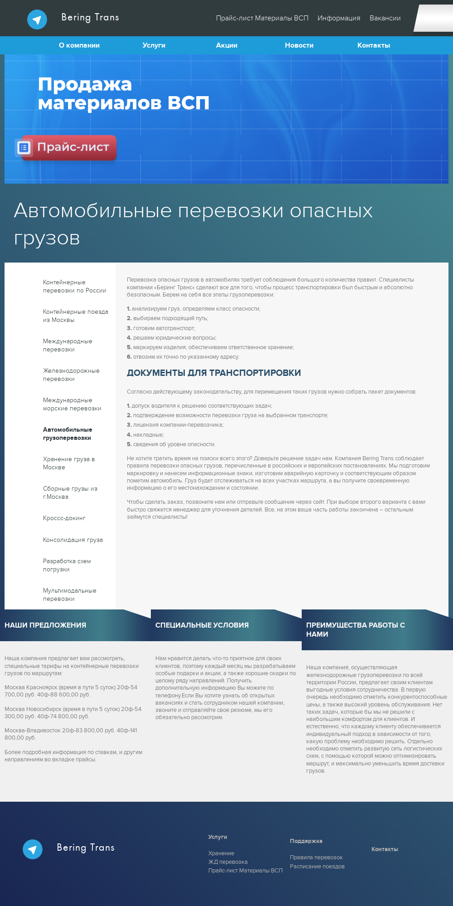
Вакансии (385, 18)
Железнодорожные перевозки (71, 375)
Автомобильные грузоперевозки (67, 434)
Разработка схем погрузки (67, 565)
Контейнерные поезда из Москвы (75, 316)
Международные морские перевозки (72, 404)
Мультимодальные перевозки (69, 595)
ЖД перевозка (228, 862)
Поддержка (306, 841)
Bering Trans (73, 19)
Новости (299, 45)
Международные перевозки (67, 345)
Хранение (221, 853)
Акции (226, 45)
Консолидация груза (73, 540)
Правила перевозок (316, 857)
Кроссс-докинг (64, 518)
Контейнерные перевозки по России (74, 286)
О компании (79, 45)
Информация (339, 18)
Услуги (154, 45)
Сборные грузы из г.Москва (70, 493)
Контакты (373, 45)
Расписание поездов (317, 866)
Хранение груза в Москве (69, 463)
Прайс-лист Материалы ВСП (262, 18)
